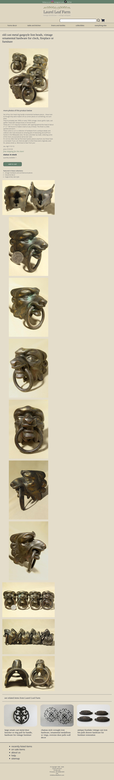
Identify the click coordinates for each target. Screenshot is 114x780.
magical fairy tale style (12, 177)
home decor (12, 25)
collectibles (80, 25)
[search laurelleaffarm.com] (99, 20)
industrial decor (10, 175)
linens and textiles (58, 25)
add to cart (12, 164)
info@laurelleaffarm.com (57, 775)
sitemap (15, 758)
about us (15, 752)
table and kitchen (34, 25)
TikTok (69, 2)
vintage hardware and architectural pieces (18, 173)
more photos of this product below (17, 110)
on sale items (18, 749)
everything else (100, 25)
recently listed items (21, 746)
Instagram (57, 2)
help (13, 755)
